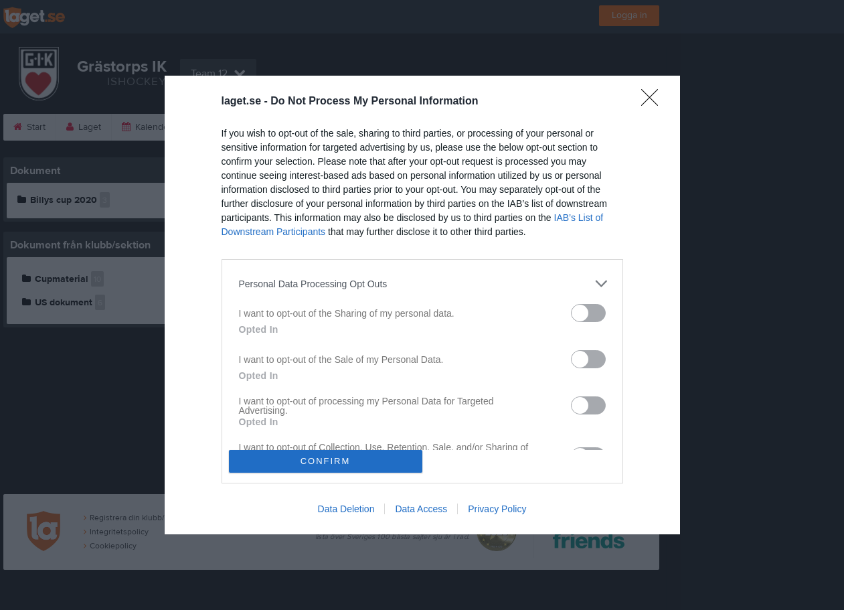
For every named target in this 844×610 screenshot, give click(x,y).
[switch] (588, 313)
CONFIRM (326, 461)
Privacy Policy (497, 509)
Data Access (421, 509)
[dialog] (422, 305)
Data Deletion (346, 509)
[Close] (654, 102)
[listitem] (422, 284)
